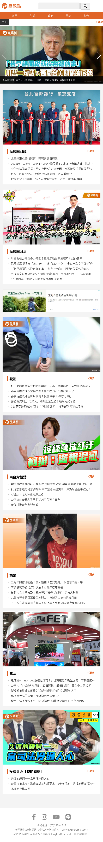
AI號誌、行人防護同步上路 (27, 494)
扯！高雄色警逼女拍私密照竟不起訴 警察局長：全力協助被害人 (50, 386)
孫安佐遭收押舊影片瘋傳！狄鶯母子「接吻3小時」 (42, 396)
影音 (86, 15)
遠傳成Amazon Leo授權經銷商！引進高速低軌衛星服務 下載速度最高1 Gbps (53, 680)
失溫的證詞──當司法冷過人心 (30, 778)
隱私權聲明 (80, 834)
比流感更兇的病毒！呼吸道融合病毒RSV (35, 695)
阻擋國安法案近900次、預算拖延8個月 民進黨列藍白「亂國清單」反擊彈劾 (53, 273)
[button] (99, 55)
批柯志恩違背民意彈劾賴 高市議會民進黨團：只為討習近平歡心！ (51, 489)
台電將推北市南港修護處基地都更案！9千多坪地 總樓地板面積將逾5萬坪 (53, 783)
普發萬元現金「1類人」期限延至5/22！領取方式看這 (43, 401)
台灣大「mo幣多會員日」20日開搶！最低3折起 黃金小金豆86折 (51, 685)
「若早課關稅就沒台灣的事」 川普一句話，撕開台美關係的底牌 (50, 268)
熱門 (14, 15)
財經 (32, 15)
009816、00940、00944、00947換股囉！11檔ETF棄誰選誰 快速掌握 (53, 163)
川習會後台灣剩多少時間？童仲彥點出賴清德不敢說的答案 (46, 258)
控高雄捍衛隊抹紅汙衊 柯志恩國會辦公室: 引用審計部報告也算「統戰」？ (53, 484)
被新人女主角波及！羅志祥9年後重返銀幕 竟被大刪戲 (44, 592)
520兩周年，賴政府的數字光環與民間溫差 (36, 279)
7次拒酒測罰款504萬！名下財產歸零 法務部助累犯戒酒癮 (47, 406)
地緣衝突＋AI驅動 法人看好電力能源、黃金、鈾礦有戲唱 (46, 179)
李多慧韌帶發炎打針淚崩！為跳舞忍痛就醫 (37, 587)
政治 (50, 15)
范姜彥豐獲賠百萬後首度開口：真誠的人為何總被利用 (44, 597)
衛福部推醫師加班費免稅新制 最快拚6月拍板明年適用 (43, 690)
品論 (68, 15)
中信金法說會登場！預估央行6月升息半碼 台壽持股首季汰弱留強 (51, 168)
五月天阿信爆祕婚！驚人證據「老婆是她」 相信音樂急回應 (47, 582)
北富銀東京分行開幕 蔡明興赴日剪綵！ (35, 158)
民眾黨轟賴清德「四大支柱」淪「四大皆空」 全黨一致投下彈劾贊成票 (53, 263)
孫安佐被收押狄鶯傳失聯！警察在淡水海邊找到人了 (42, 391)
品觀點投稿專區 (20, 788)
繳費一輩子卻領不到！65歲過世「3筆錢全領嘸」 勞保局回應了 (49, 701)
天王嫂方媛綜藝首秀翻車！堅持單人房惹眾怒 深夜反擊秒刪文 (48, 602)
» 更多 (90, 150)
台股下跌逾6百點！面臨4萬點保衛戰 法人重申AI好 (42, 173)
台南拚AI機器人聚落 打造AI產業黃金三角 (35, 499)
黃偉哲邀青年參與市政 (24, 504)
